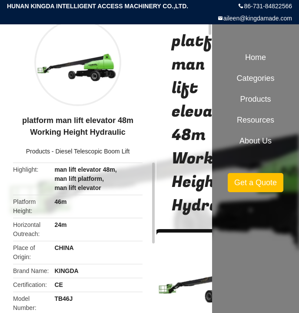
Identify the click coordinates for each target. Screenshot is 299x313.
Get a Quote (255, 182)
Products (38, 151)
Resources (255, 120)
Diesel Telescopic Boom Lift (92, 151)
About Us (255, 141)
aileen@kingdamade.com (257, 18)
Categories (255, 78)
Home (255, 57)
